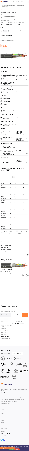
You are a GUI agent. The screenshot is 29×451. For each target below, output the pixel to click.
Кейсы (2, 415)
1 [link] (13, 177)
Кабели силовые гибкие (5, 395)
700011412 (2, 204)
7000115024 (3, 226)
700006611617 (3, 213)
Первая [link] (7, 177)
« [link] (14, 231)
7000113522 (3, 222)
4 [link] (20, 177)
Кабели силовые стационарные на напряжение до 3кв (11, 397)
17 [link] (6, 179)
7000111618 (3, 215)
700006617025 (3, 228)
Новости (2, 422)
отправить (25, 314)
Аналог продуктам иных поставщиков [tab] (8, 12)
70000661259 (3, 198)
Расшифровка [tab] (3, 14)
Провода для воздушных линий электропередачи (10, 406)
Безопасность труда (4, 426)
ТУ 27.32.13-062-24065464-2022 (7, 40)
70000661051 (3, 183)
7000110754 (3, 189)
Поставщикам (3, 418)
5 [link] (26, 231)
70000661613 (3, 206)
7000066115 (3, 191)
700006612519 (3, 217)
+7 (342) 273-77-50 (5, 336)
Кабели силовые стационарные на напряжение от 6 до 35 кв (12, 399)
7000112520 (3, 219)
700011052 (3, 185)
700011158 (2, 196)
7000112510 (3, 200)
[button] (23, 254)
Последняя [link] (13, 179)
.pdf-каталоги (3, 425)
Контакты (2, 420)
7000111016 (3, 211)
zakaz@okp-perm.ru (5, 338)
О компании (3, 413)
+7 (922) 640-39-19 (19, 323)
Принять (12, 449)
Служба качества (4, 428)
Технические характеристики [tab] (6, 9)
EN (13, 1)
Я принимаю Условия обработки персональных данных (17, 315)
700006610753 (3, 187)
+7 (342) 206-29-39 (5, 433)
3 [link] (18, 177)
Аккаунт (21, 1)
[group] (14, 56)
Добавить (18, 30)
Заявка (17, 1)
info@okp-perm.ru (5, 435)
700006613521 (3, 221)
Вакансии (2, 416)
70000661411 (3, 202)
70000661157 (3, 194)
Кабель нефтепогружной (5, 403)
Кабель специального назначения (7, 405)
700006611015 (3, 209)
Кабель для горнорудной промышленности (9, 401)
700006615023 (3, 224)
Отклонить (16, 449)
